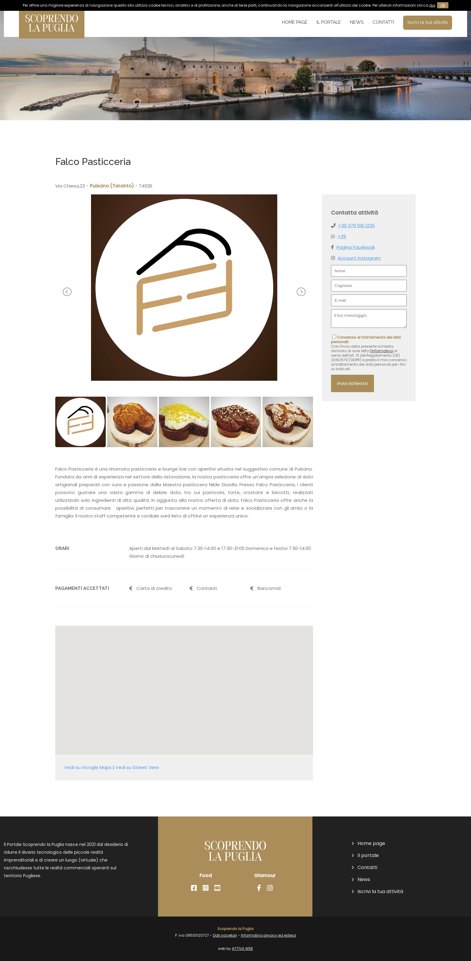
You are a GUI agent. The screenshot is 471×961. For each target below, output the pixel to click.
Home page (295, 22)
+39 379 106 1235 (356, 225)
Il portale (329, 22)
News (356, 22)
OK (442, 5)
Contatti (383, 22)
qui (432, 5)
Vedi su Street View (137, 767)
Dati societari (225, 935)
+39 (342, 236)
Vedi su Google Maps (87, 767)
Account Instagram (359, 258)
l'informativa (381, 350)
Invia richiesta (352, 383)
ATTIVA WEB (242, 948)
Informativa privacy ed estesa (268, 935)
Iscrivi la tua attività (428, 22)
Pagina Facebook (355, 247)
